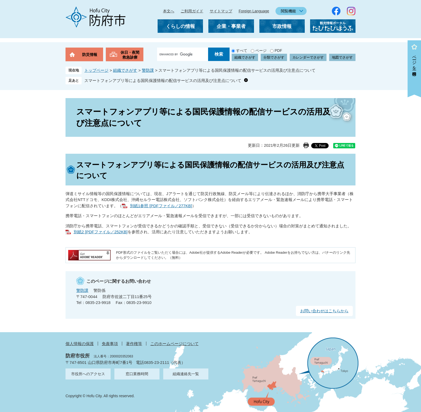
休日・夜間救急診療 (130, 54)
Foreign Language (254, 11)
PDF (278, 50)
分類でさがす (273, 57)
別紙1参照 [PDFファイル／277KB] (161, 205)
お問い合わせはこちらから (324, 311)
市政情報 (282, 26)
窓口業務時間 (137, 374)
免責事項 (110, 343)
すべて (241, 50)
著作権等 (134, 343)
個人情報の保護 (80, 343)
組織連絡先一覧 (186, 374)
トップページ (96, 70)
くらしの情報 (180, 26)
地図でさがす (342, 57)
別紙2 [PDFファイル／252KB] (101, 232)
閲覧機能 (288, 11)
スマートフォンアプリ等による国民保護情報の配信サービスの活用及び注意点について (162, 80)
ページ (261, 50)
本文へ (168, 11)
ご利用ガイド (192, 11)
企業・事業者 (231, 26)
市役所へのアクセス (88, 374)
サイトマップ (221, 11)
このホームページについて (174, 343)
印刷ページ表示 (306, 145)
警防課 (148, 70)
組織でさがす (244, 57)
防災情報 (89, 54)
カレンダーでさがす (308, 57)
